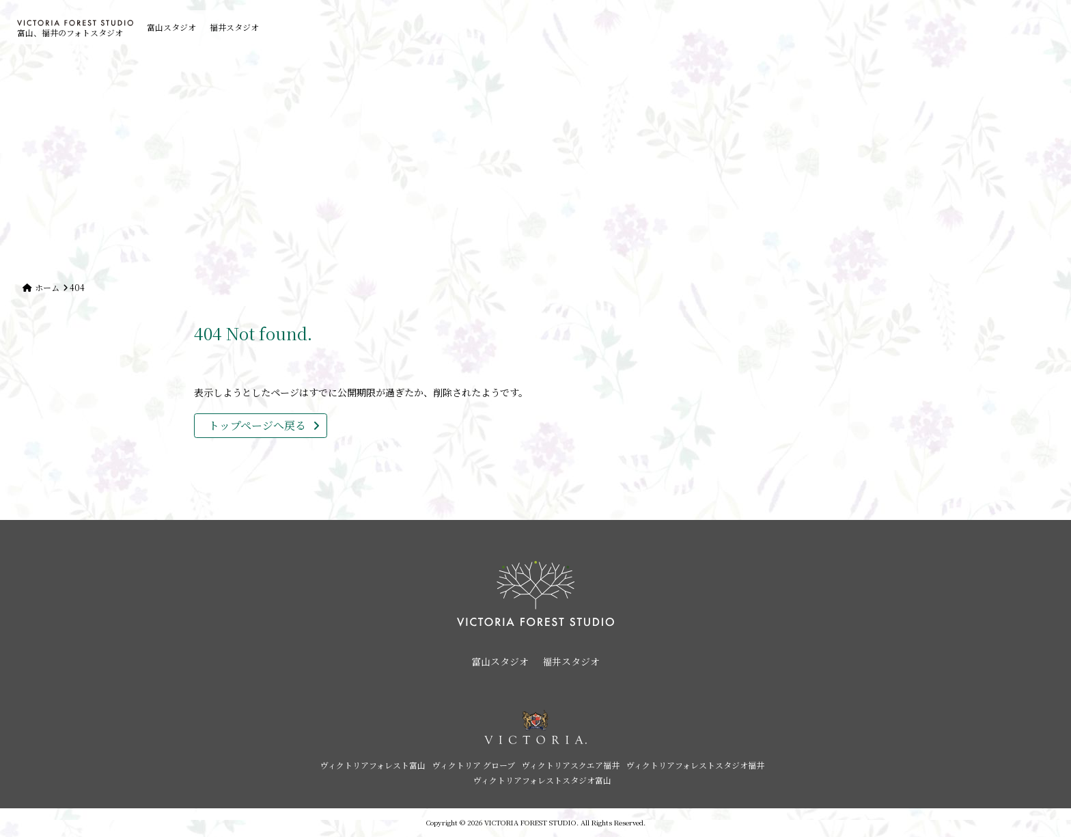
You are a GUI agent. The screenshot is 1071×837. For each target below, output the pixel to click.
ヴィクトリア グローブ (473, 765)
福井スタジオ (234, 27)
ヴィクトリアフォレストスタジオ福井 (695, 765)
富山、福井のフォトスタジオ (75, 29)
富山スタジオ (171, 27)
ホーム (47, 287)
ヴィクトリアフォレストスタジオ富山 (542, 780)
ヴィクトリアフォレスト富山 (373, 765)
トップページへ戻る (257, 425)
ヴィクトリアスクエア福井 (571, 765)
